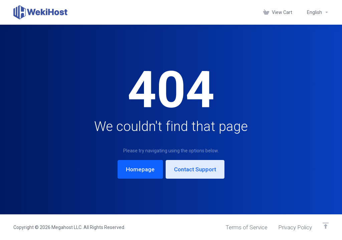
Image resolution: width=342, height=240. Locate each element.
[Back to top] (325, 225)
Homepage (140, 169)
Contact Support (195, 169)
